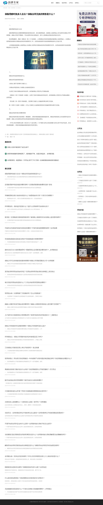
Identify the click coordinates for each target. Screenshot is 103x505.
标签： (8, 129)
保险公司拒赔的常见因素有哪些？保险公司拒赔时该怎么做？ (88, 175)
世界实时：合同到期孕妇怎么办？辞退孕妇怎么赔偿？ (87, 54)
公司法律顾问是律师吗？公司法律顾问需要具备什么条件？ (87, 136)
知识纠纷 (64, 2)
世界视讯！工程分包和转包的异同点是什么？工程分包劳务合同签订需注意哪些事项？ (88, 197)
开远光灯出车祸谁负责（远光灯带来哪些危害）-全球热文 (87, 85)
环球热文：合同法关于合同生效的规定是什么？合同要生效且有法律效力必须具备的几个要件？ (87, 154)
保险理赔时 (29, 129)
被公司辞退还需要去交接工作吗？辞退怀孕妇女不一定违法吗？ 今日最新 (87, 49)
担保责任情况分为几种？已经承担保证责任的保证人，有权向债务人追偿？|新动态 (32, 134)
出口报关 (18, 7)
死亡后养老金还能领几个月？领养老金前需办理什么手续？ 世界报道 (87, 147)
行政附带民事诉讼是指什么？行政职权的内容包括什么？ (88, 186)
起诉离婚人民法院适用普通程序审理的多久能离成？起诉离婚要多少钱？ (87, 133)
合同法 (77, 2)
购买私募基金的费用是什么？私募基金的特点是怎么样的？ (87, 151)
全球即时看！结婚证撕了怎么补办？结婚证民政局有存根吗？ (87, 191)
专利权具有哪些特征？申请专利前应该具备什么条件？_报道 (87, 161)
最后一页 (12, 136)
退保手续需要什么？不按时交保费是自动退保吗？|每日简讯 (87, 67)
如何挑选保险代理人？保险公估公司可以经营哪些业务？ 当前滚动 (87, 71)
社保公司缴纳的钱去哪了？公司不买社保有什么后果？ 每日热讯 (87, 76)
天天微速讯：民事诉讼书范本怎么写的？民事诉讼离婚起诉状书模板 (87, 62)
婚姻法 (57, 2)
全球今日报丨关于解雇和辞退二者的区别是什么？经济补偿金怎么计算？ (87, 58)
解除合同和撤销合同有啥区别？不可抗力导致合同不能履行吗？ (87, 80)
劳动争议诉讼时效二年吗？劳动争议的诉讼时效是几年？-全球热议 (87, 165)
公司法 (71, 2)
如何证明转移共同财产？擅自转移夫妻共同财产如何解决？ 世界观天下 (87, 143)
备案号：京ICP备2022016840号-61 (51, 501)
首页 (52, 2)
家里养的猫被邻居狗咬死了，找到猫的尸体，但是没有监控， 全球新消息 (30, 154)
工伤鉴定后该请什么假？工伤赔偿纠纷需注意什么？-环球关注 (88, 181)
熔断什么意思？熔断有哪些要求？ (88, 201)
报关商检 (13, 7)
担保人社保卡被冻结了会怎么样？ (18, 147)
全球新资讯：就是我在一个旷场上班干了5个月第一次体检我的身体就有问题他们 (33, 160)
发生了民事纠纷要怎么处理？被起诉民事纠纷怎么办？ (87, 140)
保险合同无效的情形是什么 (18, 129)
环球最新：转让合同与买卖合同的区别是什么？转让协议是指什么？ (87, 158)
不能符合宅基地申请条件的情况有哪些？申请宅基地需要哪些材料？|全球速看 (87, 45)
